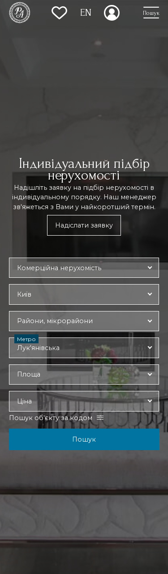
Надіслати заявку (84, 225)
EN (85, 12)
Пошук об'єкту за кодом (50, 418)
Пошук (84, 439)
